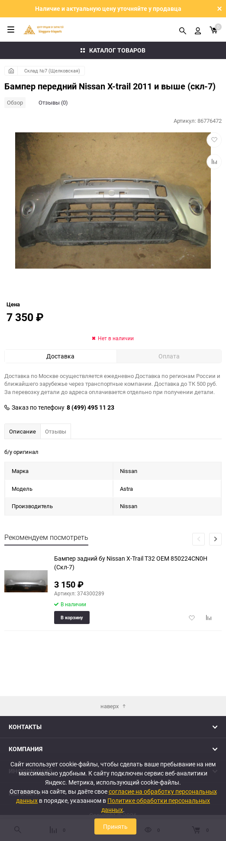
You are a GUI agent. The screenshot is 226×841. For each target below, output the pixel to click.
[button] (215, 565)
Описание (22, 457)
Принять (115, 826)
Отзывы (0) (53, 102)
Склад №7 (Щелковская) (52, 70)
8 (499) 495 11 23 (90, 433)
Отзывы (55, 457)
